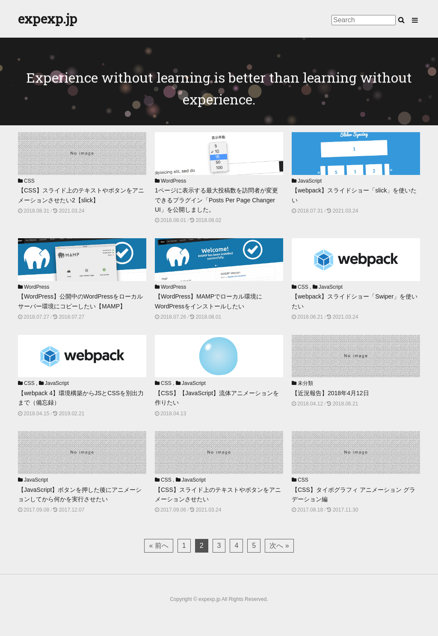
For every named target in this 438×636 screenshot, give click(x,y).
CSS (29, 181)
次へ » (279, 545)
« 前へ (158, 545)
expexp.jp (47, 18)
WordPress (173, 181)
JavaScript (310, 181)
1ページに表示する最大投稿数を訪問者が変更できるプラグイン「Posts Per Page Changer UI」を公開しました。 (216, 200)
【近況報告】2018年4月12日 (330, 393)
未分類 (305, 383)
